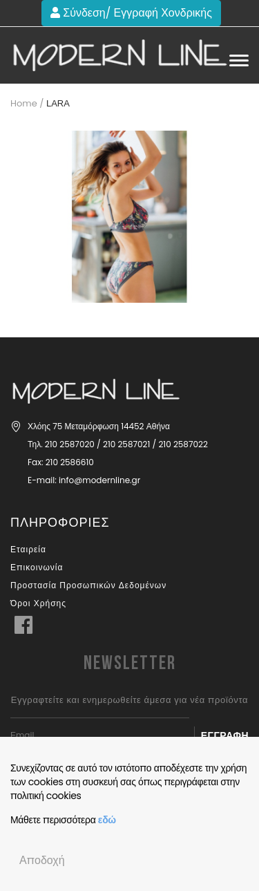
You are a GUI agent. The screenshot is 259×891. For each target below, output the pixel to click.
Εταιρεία (28, 549)
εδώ (107, 820)
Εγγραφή (225, 735)
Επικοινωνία (36, 567)
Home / (27, 103)
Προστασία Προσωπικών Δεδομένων (88, 585)
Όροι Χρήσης (38, 603)
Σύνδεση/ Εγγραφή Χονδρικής (131, 13)
